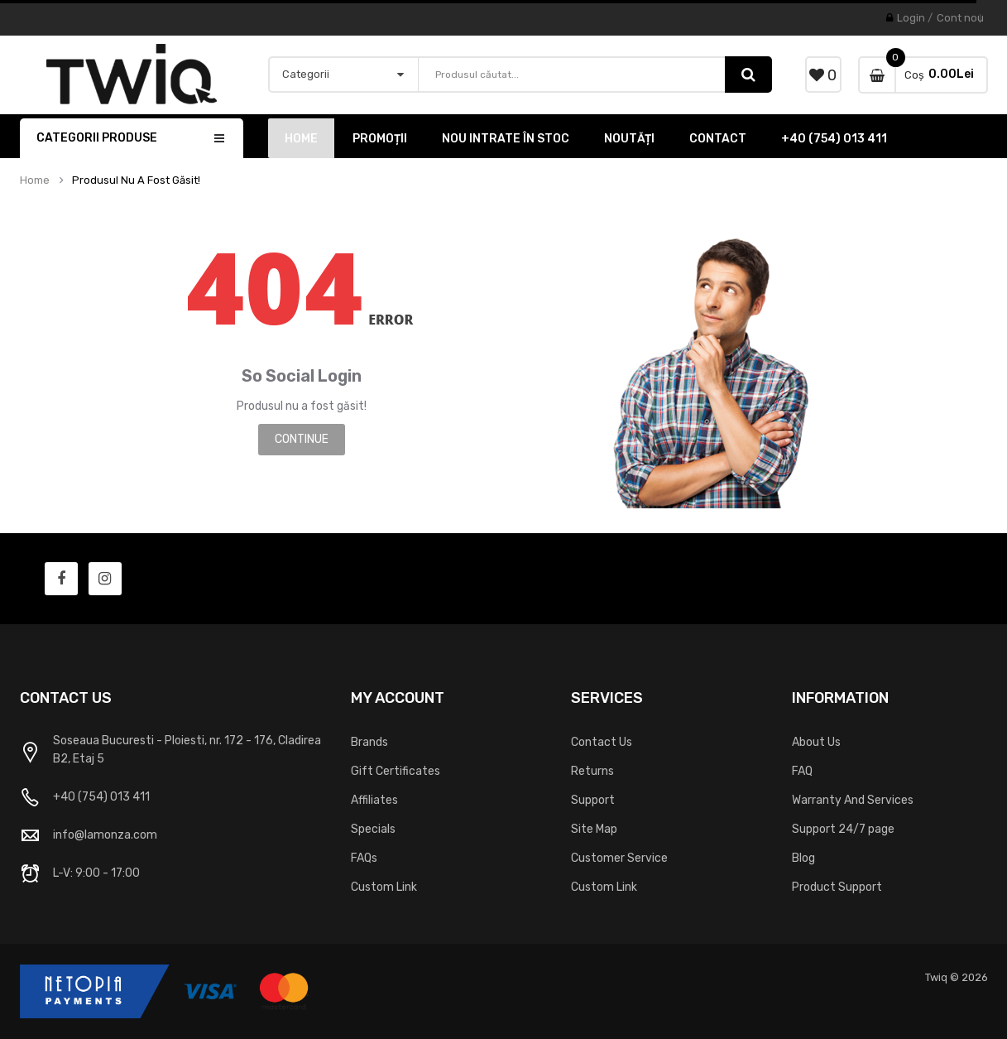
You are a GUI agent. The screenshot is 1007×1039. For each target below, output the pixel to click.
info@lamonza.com (105, 835)
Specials (373, 829)
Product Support (837, 887)
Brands (369, 742)
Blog (803, 858)
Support (593, 800)
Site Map (594, 829)
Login (911, 18)
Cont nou (960, 18)
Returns (592, 771)
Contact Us (601, 742)
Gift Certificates (395, 771)
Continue (301, 439)
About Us (816, 742)
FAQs (364, 858)
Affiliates (374, 800)
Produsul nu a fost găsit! (136, 180)
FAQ (802, 771)
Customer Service (619, 858)
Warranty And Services (852, 800)
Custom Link (384, 887)
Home (35, 180)
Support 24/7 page (843, 829)
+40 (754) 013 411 (101, 797)
